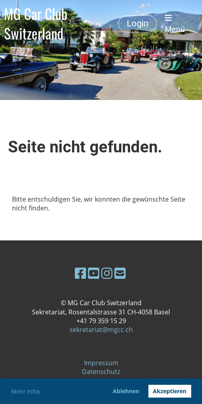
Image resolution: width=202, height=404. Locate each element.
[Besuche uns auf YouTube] (93, 273)
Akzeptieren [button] (169, 391)
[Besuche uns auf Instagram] (106, 273)
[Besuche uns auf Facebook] (80, 273)
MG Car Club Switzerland (36, 24)
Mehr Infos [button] (25, 391)
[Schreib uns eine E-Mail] (120, 273)
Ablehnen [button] (126, 391)
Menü (175, 24)
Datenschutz (101, 371)
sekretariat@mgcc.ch (101, 329)
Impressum (101, 362)
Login (137, 23)
